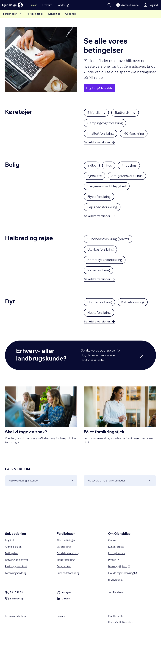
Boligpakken (64, 605)
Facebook (116, 632)
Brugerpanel (115, 619)
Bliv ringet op (14, 638)
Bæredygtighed (119, 605)
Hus (111, 180)
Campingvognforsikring (107, 124)
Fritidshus (133, 180)
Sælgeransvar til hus (131, 191)
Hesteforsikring (136, 336)
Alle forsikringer (66, 578)
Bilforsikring (98, 113)
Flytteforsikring (100, 214)
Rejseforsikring (100, 292)
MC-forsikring (99, 147)
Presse (114, 598)
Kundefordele (116, 585)
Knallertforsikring (102, 136)
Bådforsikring (129, 113)
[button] (109, 5)
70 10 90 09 (14, 632)
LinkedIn (64, 638)
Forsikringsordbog (16, 612)
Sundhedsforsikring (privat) (110, 258)
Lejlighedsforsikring (104, 225)
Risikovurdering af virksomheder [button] (119, 518)
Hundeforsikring (101, 324)
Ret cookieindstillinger (17, 655)
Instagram (64, 632)
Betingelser (12, 591)
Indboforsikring (66, 598)
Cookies (61, 655)
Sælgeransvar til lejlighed (109, 202)
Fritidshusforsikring (68, 591)
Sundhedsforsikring (69, 612)
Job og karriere (117, 591)
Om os (112, 578)
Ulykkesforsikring (102, 269)
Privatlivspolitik (116, 655)
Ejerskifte (96, 191)
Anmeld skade (13, 585)
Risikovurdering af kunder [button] (41, 518)
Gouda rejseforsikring (123, 612)
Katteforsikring (100, 336)
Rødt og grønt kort (16, 605)
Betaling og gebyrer (17, 598)
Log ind (9, 578)
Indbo (92, 180)
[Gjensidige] (14, 5)
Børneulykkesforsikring (107, 280)
